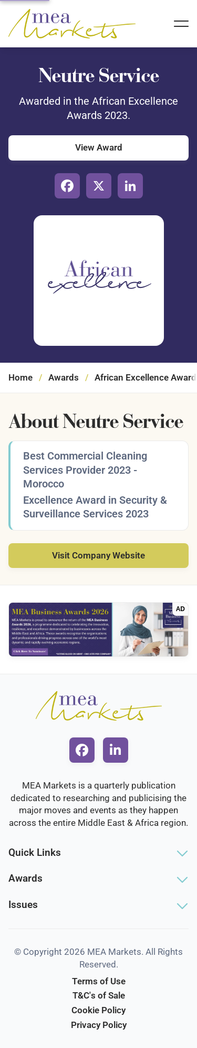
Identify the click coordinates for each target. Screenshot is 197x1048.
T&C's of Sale (98, 995)
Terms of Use (99, 981)
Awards (63, 377)
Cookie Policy (98, 1010)
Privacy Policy (99, 1025)
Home (20, 377)
